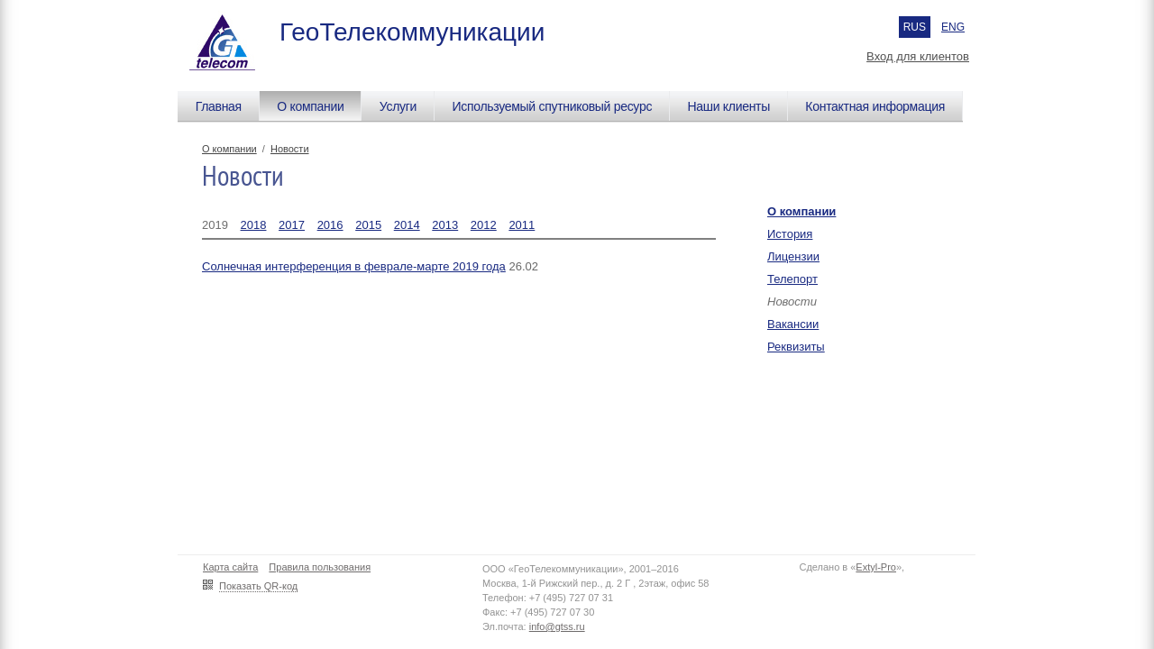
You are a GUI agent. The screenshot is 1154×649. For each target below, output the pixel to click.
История (789, 234)
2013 (445, 225)
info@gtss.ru (557, 626)
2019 (215, 225)
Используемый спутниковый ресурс (552, 106)
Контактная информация (875, 106)
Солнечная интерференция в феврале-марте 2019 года (354, 266)
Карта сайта (230, 567)
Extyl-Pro (876, 567)
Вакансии (793, 324)
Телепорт (792, 279)
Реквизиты (796, 346)
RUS (914, 27)
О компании (310, 106)
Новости (289, 148)
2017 (292, 225)
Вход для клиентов (917, 56)
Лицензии (793, 256)
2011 (521, 225)
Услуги (398, 106)
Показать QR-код (258, 585)
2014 (407, 225)
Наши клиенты (728, 106)
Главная (219, 106)
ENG (953, 27)
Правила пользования (320, 567)
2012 (484, 225)
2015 (368, 225)
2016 (330, 225)
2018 (254, 225)
